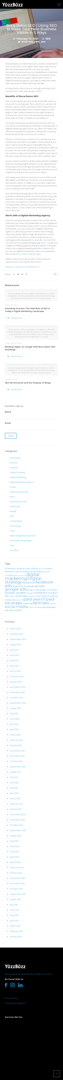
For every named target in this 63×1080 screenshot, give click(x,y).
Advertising (15, 458)
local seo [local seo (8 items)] (21, 596)
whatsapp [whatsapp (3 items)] (50, 607)
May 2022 (14, 724)
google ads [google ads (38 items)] (15, 589)
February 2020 (17, 867)
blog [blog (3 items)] (35, 568)
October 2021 (16, 761)
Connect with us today (29, 254)
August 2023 (15, 644)
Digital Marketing (18, 477)
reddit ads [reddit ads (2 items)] (27, 603)
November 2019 (17, 883)
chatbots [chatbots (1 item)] (46, 572)
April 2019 (14, 920)
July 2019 (14, 904)
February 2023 (16, 676)
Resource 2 (22, 267)
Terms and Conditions (15, 1003)
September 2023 (18, 639)
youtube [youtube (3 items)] (17, 610)
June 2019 (14, 910)
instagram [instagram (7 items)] (40, 592)
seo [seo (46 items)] (45, 602)
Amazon (14, 462)
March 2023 (15, 671)
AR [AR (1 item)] (31, 569)
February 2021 (16, 804)
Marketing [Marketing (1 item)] (32, 596)
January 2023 (16, 681)
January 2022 (16, 745)
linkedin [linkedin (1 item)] (12, 596)
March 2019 (15, 926)
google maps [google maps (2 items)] (33, 590)
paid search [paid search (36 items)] (34, 599)
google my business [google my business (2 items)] (48, 590)
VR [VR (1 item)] (35, 607)
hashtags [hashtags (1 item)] (29, 593)
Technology (15, 526)
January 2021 (15, 809)
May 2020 (14, 851)
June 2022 (14, 719)
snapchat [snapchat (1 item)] (52, 604)
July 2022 (14, 713)
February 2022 (16, 740)
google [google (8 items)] (40, 586)
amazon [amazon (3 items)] (12, 568)
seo (43, 41)
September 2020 (18, 830)
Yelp (12, 545)
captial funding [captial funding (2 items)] (36, 571)
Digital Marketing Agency (22, 482)
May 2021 (14, 788)
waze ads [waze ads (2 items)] (40, 607)
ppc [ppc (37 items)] (19, 603)
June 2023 (14, 655)
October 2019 (16, 889)
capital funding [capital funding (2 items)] (22, 571)
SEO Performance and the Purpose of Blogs (28, 383)
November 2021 (17, 756)
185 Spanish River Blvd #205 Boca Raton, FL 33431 (28, 974)
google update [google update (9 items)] (15, 592)
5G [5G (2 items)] (6, 569)
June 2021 (14, 782)
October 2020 (16, 825)
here (43, 243)
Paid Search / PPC (18, 501)
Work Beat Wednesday (21, 540)
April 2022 (14, 729)
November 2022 (17, 692)
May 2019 (14, 915)
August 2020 (15, 835)
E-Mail (12, 487)
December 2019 (17, 878)
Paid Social (15, 506)
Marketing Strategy (19, 492)
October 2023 (16, 634)
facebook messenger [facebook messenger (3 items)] (23, 586)
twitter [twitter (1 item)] (30, 607)
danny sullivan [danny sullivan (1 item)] (20, 576)
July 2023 (14, 650)
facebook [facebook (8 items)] (28, 582)
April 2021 (14, 793)
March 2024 (15, 628)
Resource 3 (34, 267)
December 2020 (18, 814)
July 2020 (14, 841)
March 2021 (15, 798)
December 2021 (17, 750)
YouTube (14, 550)
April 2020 (14, 857)
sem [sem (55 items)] (37, 602)
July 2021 (14, 777)
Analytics (14, 467)
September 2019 (18, 894)
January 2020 (16, 873)
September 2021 (17, 766)
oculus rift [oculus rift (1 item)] (19, 600)
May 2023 (14, 660)
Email (31, 426)
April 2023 (14, 666)
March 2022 (15, 735)
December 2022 (17, 687)
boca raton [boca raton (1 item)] (42, 569)
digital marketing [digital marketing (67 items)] (22, 576)
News (12, 497)
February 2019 (16, 931)
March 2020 (15, 862)
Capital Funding (17, 472)
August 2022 (15, 708)
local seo (27, 41)
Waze (12, 531)
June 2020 (14, 846)
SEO (48, 38)
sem (37, 41)
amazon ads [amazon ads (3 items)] (23, 568)
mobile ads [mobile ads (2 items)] (10, 600)
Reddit (13, 511)
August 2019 (15, 899)
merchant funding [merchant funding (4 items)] (46, 596)
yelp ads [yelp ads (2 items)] (8, 610)
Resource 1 (10, 267)
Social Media (16, 521)
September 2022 (18, 703)
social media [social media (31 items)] (16, 606)
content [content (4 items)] (9, 575)
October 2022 (16, 697)
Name (31, 415)
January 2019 (16, 936)
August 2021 (15, 772)
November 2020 (17, 820)
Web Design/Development (22, 535)
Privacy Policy (11, 998)
